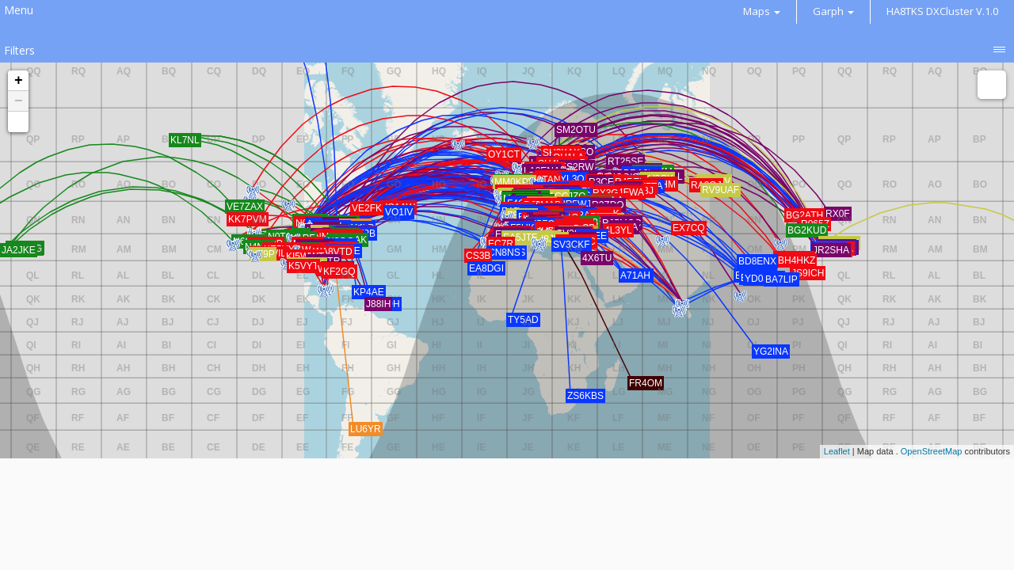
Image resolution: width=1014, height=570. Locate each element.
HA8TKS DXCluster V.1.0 (942, 11)
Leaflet (837, 451)
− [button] (18, 101)
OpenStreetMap (932, 451)
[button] (18, 122)
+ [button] (18, 80)
